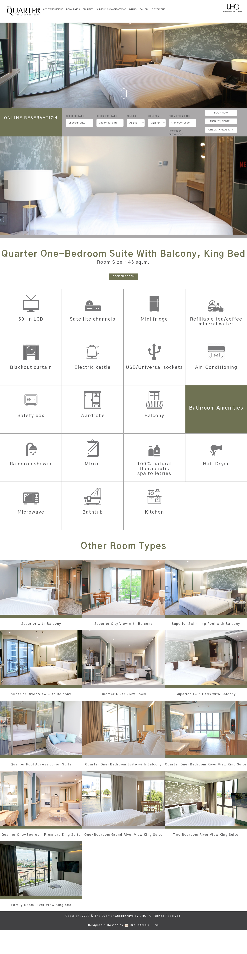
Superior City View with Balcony (123, 623)
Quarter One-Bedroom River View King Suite (205, 776)
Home (37, 9)
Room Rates (73, 9)
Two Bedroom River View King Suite (206, 851)
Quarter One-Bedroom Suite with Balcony (123, 776)
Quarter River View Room (123, 699)
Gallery (144, 9)
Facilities (88, 9)
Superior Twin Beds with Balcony (205, 701)
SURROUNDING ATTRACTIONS (111, 9)
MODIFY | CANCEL (221, 121)
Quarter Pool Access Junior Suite (41, 776)
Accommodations (53, 9)
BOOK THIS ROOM (123, 276)
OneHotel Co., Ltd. (144, 949)
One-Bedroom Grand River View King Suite (123, 851)
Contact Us (158, 9)
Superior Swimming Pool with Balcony (206, 626)
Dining (133, 9)
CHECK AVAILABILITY (221, 129)
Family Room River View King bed (41, 926)
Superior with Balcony (41, 623)
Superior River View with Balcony (41, 701)
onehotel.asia (176, 134)
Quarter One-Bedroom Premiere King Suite (41, 851)
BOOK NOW (221, 112)
